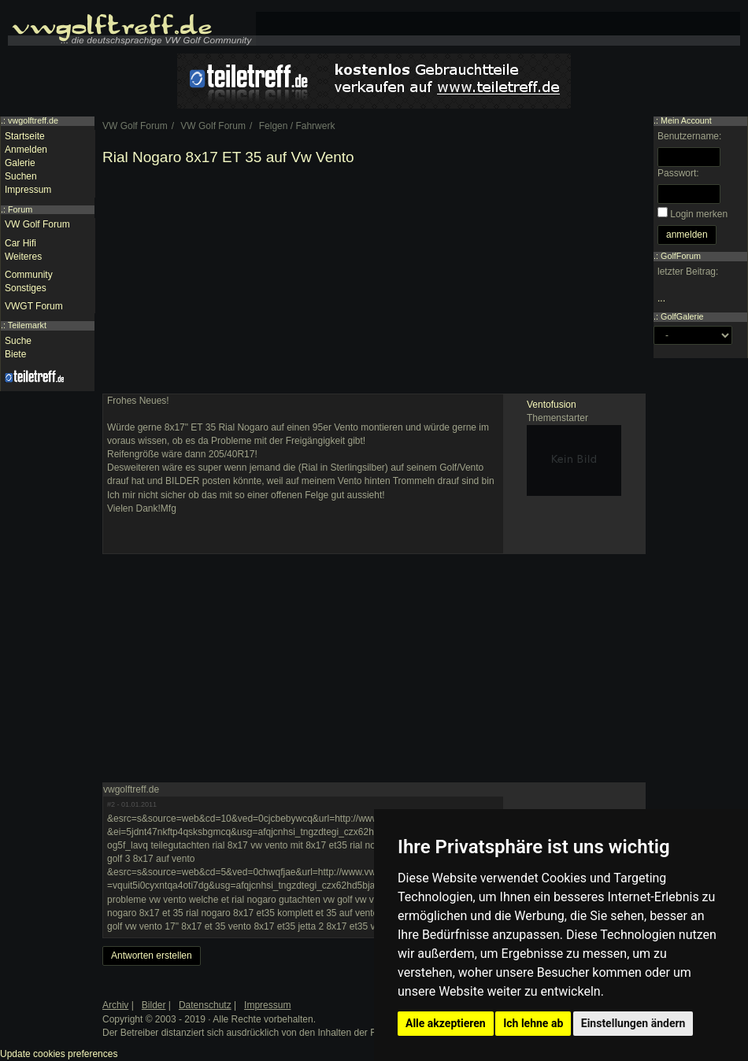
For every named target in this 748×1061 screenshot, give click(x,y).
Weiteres (23, 256)
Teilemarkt (27, 325)
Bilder (154, 1005)
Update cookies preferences (58, 1053)
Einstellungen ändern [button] (633, 1023)
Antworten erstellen (151, 955)
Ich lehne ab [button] (533, 1023)
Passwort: (678, 173)
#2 (111, 804)
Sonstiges (25, 288)
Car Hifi (20, 243)
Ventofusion (551, 404)
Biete (15, 354)
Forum (20, 209)
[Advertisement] (374, 283)
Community (29, 274)
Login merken (699, 214)
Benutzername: (689, 136)
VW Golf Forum (37, 224)
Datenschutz (205, 1005)
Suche (18, 340)
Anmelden (26, 149)
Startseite (25, 136)
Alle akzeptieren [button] (445, 1023)
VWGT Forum (34, 306)
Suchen (21, 176)
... (661, 298)
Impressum (28, 189)
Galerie (20, 162)
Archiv (115, 1005)
